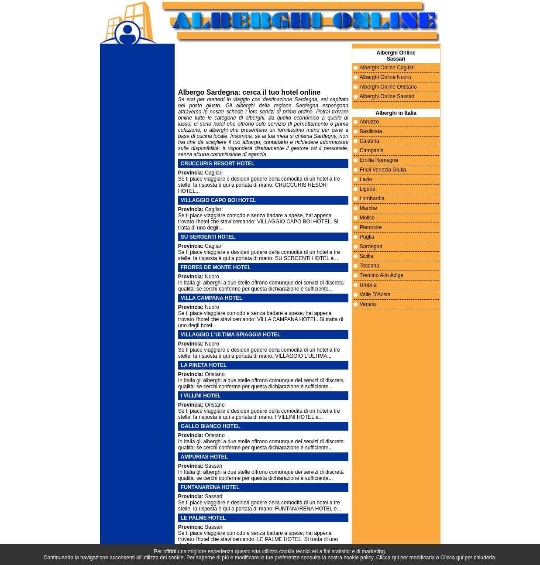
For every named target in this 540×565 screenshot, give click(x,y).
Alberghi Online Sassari (387, 96)
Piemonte (371, 227)
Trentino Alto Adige (381, 275)
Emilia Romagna (379, 160)
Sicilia (366, 256)
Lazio (366, 179)
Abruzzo (369, 122)
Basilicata (371, 131)
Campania (372, 150)
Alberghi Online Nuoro (385, 77)
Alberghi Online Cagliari (387, 68)
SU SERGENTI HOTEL (208, 237)
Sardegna (371, 246)
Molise (367, 218)
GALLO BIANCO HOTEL (211, 426)
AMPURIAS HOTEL (204, 457)
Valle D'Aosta (375, 294)
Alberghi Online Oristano (388, 87)
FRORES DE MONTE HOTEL (216, 267)
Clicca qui (387, 558)
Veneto (368, 304)
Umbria (368, 285)
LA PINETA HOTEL (204, 365)
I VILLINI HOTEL (201, 396)
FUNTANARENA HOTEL (210, 487)
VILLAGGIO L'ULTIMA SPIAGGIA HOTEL (231, 335)
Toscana (369, 266)
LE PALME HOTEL (203, 518)
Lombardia (372, 198)
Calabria (369, 141)
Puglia (367, 237)
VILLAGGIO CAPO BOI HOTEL (218, 200)
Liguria (367, 189)
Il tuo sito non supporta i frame (263, 68)
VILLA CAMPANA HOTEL (212, 298)
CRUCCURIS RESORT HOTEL (218, 164)
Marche (368, 208)
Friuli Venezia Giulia (383, 170)
